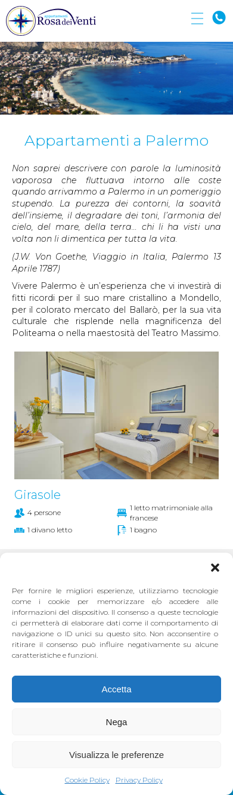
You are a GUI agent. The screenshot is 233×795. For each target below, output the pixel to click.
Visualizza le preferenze (116, 755)
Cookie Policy (87, 779)
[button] (215, 568)
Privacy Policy (139, 779)
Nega (117, 722)
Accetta (116, 689)
